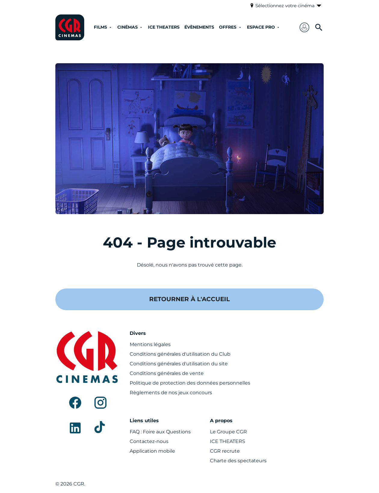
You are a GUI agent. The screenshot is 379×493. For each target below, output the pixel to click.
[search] (319, 27)
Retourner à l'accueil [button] (189, 299)
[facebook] (75, 402)
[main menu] (190, 27)
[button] (304, 27)
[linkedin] (75, 428)
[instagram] (100, 402)
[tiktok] (100, 428)
